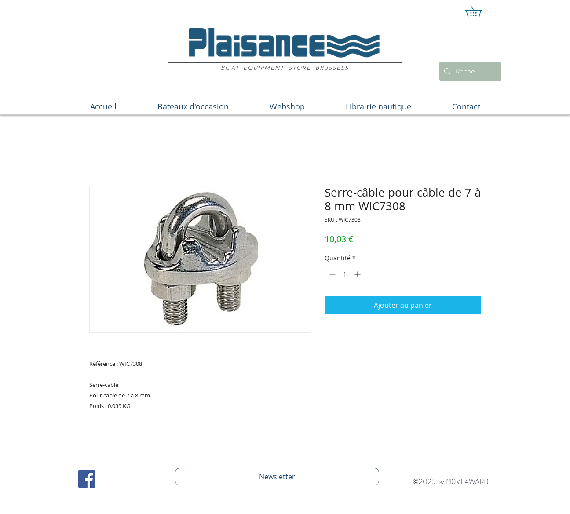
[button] (479, 11)
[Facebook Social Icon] (86, 479)
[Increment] (358, 274)
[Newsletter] (277, 476)
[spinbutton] (345, 274)
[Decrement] (331, 274)
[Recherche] (469, 71)
